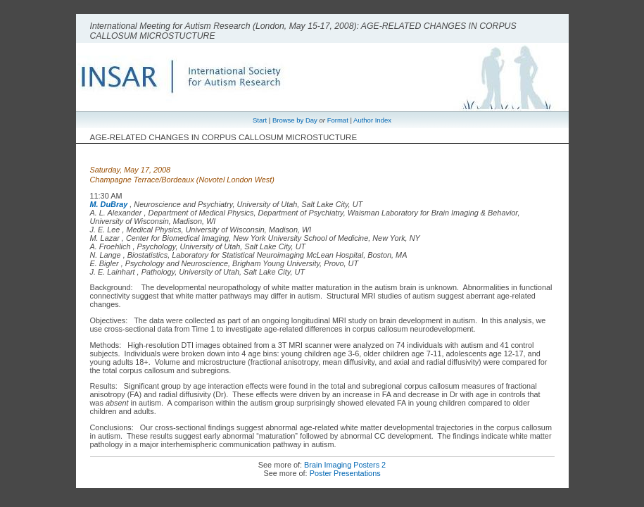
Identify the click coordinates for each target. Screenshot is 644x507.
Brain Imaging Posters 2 (345, 465)
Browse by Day (294, 120)
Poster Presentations (345, 473)
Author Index (372, 120)
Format (337, 120)
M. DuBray (109, 204)
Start (260, 120)
